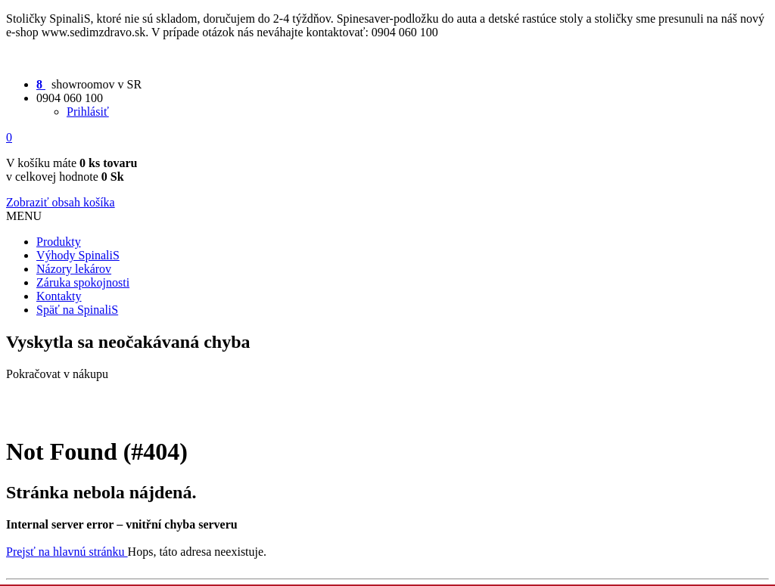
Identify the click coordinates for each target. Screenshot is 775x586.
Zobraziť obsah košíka (60, 202)
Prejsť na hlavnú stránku (67, 551)
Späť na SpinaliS (77, 309)
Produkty (58, 241)
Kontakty (59, 296)
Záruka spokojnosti (82, 282)
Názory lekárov (73, 268)
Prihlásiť (88, 111)
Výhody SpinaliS (78, 255)
